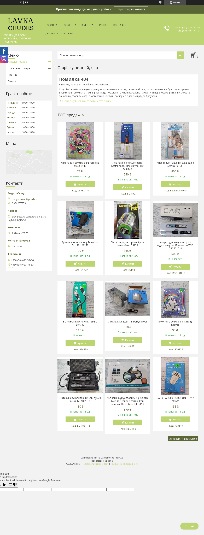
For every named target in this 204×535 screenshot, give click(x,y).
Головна (51, 25)
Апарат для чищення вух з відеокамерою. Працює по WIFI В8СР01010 (175, 245)
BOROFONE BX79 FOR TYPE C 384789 (80, 323)
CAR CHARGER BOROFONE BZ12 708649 (175, 399)
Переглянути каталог (131, 9)
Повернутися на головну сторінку (86, 101)
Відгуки (12, 81)
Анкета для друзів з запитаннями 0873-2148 (80, 164)
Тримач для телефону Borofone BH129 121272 (80, 244)
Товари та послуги (75, 25)
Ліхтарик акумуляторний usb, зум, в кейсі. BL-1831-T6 (80, 399)
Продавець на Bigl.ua (102, 460)
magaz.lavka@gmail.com (25, 199)
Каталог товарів (17, 61)
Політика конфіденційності (124, 463)
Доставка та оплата (59, 33)
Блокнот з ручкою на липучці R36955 (175, 323)
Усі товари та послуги (182, 438)
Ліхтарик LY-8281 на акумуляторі (128, 321)
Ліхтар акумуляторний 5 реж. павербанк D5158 (128, 244)
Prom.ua (119, 457)
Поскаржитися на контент (95, 463)
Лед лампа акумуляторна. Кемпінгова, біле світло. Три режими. (127, 166)
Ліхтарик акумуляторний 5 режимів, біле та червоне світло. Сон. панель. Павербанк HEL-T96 (127, 401)
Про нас (102, 25)
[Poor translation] (12, 485)
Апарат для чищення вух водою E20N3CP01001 (175, 164)
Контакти (119, 25)
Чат (189, 526)
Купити (82, 184)
